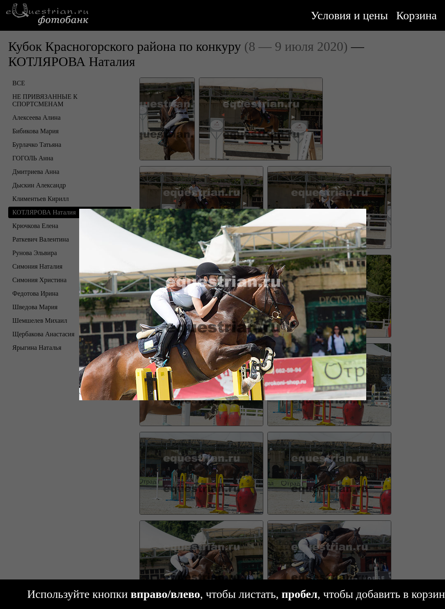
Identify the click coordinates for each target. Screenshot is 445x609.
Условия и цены (349, 15)
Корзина (416, 15)
